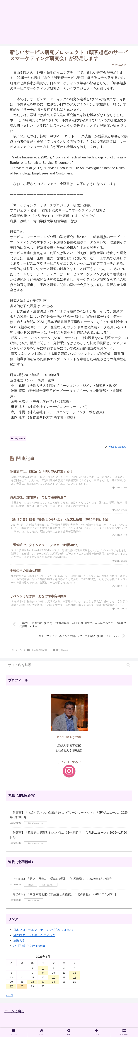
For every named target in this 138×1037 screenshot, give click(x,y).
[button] (128, 665)
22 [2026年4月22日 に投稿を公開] (32, 981)
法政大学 (19, 940)
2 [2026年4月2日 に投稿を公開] (43, 968)
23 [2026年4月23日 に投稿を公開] (43, 981)
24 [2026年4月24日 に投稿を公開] (53, 981)
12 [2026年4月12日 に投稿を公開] (74, 972)
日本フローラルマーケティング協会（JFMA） (43, 929)
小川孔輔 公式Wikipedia (29, 945)
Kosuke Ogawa (69, 737)
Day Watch (18, 438)
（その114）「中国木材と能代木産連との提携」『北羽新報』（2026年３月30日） (64, 894)
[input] (69, 665)
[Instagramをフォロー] (69, 771)
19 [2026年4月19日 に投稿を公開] (74, 977)
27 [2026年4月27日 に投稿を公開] (11, 986)
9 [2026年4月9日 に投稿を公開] (43, 972)
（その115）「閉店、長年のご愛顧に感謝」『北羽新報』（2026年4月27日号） (62, 878)
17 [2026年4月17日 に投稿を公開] (53, 977)
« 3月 (9, 995)
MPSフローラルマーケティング (34, 935)
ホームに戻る (14, 1011)
